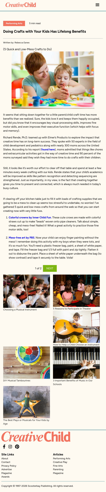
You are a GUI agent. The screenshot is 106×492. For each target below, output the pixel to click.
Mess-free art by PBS (21, 237)
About (4, 458)
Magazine (6, 473)
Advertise (6, 469)
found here (48, 149)
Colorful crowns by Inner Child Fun (30, 217)
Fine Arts (58, 465)
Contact (5, 462)
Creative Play (60, 462)
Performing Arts (14, 23)
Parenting (58, 469)
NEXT (49, 268)
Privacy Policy (8, 465)
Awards (5, 476)
